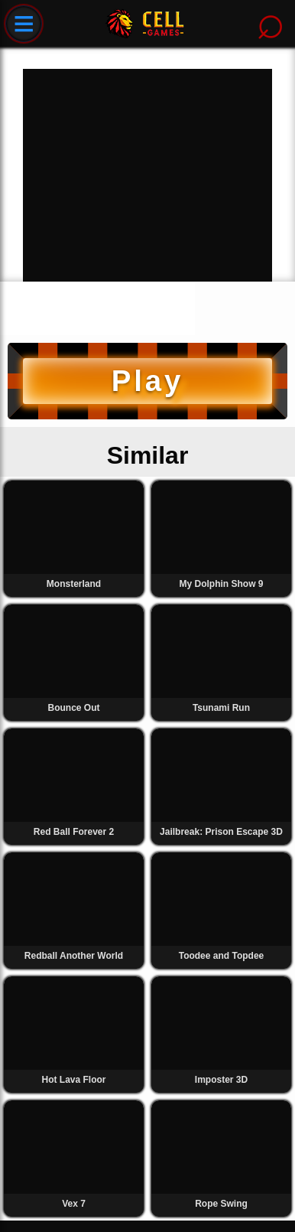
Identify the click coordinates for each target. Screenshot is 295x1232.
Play (147, 380)
